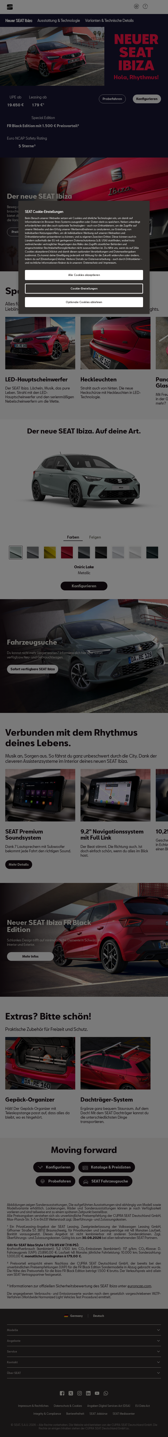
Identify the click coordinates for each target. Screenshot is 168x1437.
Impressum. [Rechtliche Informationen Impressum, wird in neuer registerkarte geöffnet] (110, 262)
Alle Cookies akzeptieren (84, 275)
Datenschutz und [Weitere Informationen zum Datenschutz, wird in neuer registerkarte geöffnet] (92, 262)
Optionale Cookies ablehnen (84, 302)
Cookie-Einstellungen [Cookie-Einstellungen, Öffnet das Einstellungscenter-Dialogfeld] (84, 288)
